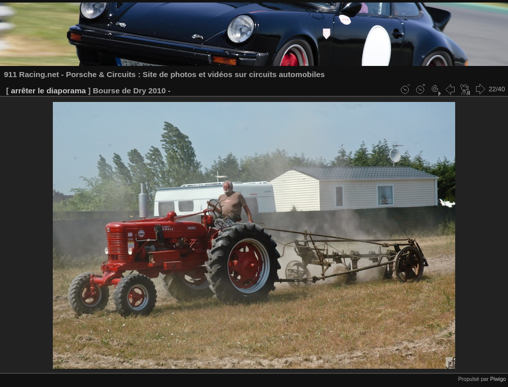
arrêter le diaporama (48, 90)
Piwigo (498, 379)
